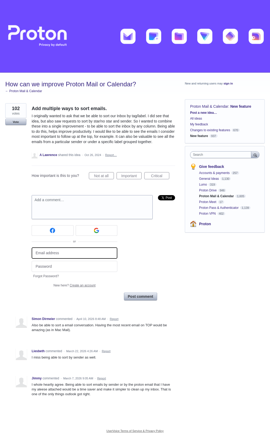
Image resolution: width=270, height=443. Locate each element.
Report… (111, 155)
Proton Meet (208, 202)
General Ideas (209, 179)
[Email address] (74, 253)
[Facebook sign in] (53, 230)
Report (114, 319)
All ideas (196, 118)
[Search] (255, 154)
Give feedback (211, 166)
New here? (74, 285)
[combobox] (222, 155)
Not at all (104, 177)
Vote (16, 122)
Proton (205, 224)
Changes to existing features (210, 130)
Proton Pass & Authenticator (219, 208)
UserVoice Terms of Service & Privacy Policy (135, 430)
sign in (228, 83)
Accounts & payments (214, 173)
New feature (240, 106)
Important (131, 177)
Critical (160, 177)
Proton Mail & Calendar (209, 106)
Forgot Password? (46, 276)
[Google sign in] (97, 230)
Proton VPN (208, 213)
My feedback (199, 124)
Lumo (203, 184)
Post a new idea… (203, 113)
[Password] (74, 266)
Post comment (140, 296)
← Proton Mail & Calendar (23, 91)
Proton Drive (208, 190)
